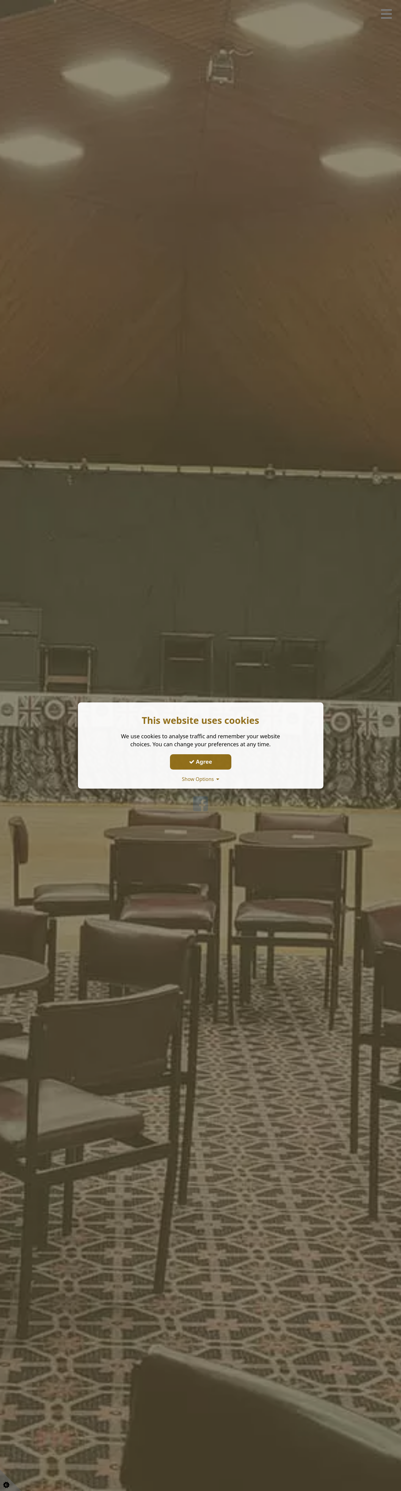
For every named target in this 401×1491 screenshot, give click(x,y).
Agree (200, 761)
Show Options (200, 779)
